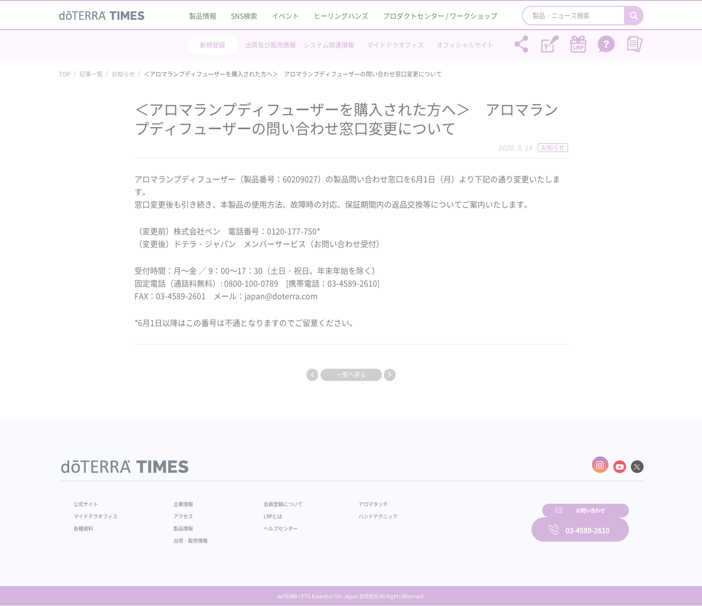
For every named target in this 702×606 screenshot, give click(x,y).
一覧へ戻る (351, 374)
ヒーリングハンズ (341, 15)
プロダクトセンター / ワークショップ (440, 15)
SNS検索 (244, 15)
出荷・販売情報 (185, 536)
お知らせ (123, 74)
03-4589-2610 (587, 523)
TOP (65, 74)
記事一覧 (91, 74)
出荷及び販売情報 (270, 44)
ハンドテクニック (355, 512)
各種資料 (85, 524)
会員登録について (269, 499)
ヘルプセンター (266, 524)
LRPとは (257, 512)
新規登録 (212, 44)
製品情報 (202, 15)
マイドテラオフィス (395, 44)
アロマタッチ (349, 499)
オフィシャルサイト (464, 44)
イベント (285, 15)
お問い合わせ (475, 523)
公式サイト (88, 499)
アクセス (177, 512)
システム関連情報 (329, 44)
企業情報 (177, 499)
